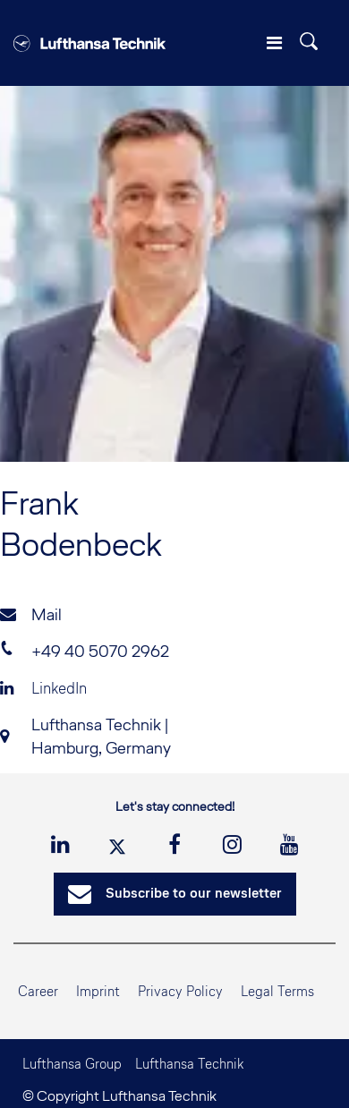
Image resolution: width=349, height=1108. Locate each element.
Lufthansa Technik (189, 1063)
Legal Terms (277, 991)
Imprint (98, 991)
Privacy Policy (180, 991)
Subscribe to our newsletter (175, 894)
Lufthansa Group (72, 1063)
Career (38, 991)
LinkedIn (43, 688)
